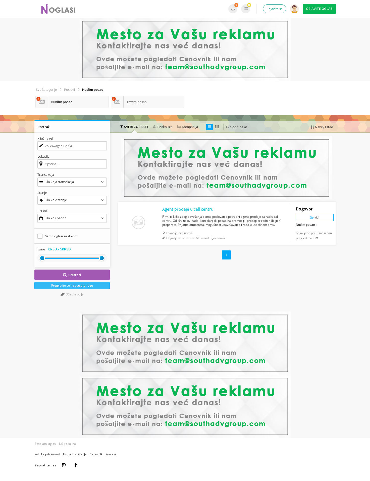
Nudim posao (92, 89)
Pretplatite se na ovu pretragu (72, 285)
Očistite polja (72, 294)
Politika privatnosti (47, 454)
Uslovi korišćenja (75, 454)
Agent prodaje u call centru (188, 209)
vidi (314, 217)
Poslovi (69, 89)
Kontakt (110, 454)
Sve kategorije (46, 89)
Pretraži (72, 275)
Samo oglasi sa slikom (61, 236)
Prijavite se (275, 9)
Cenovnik (96, 454)
